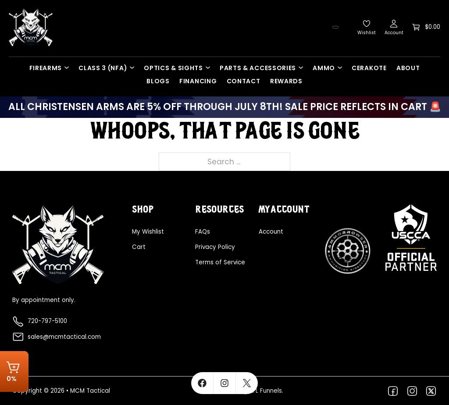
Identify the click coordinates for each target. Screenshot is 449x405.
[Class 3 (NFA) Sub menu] (134, 67)
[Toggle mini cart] (426, 27)
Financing (198, 81)
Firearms (45, 68)
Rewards (286, 81)
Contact (243, 81)
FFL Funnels (265, 391)
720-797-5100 (47, 321)
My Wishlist (148, 231)
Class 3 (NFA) (102, 68)
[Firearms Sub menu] (69, 67)
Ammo (324, 68)
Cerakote (369, 68)
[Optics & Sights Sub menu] (210, 67)
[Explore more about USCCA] (411, 237)
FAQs (202, 231)
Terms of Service (220, 262)
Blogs (158, 81)
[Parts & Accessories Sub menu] (303, 67)
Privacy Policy (215, 247)
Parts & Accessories (258, 68)
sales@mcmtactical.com (64, 337)
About (408, 68)
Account (271, 231)
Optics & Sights (173, 68)
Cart (139, 247)
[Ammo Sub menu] (342, 67)
